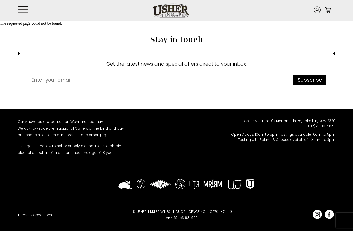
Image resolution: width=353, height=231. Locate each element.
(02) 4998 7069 (321, 126)
